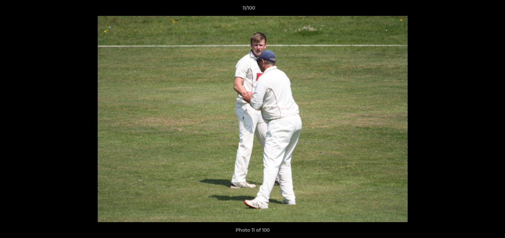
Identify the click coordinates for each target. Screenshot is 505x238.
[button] (477, 10)
